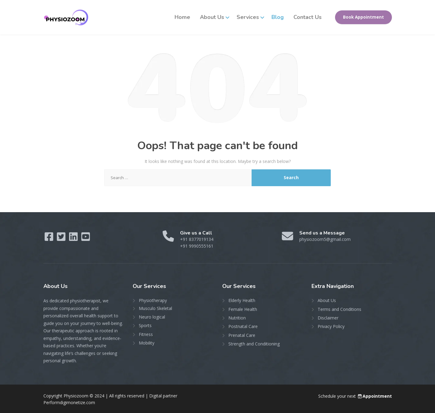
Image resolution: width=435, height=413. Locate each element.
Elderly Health (241, 300)
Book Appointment (363, 17)
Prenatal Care (241, 335)
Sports (145, 325)
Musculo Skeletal (155, 308)
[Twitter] (62, 239)
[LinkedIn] (74, 239)
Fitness (146, 334)
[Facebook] (49, 239)
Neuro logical (152, 317)
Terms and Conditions (339, 309)
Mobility (146, 343)
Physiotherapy (153, 300)
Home (182, 17)
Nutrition (237, 318)
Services (248, 17)
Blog (277, 17)
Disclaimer (328, 318)
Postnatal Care (243, 326)
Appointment (374, 396)
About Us (212, 17)
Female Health (242, 309)
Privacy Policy (331, 326)
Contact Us (307, 17)
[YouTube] (85, 239)
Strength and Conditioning (254, 344)
